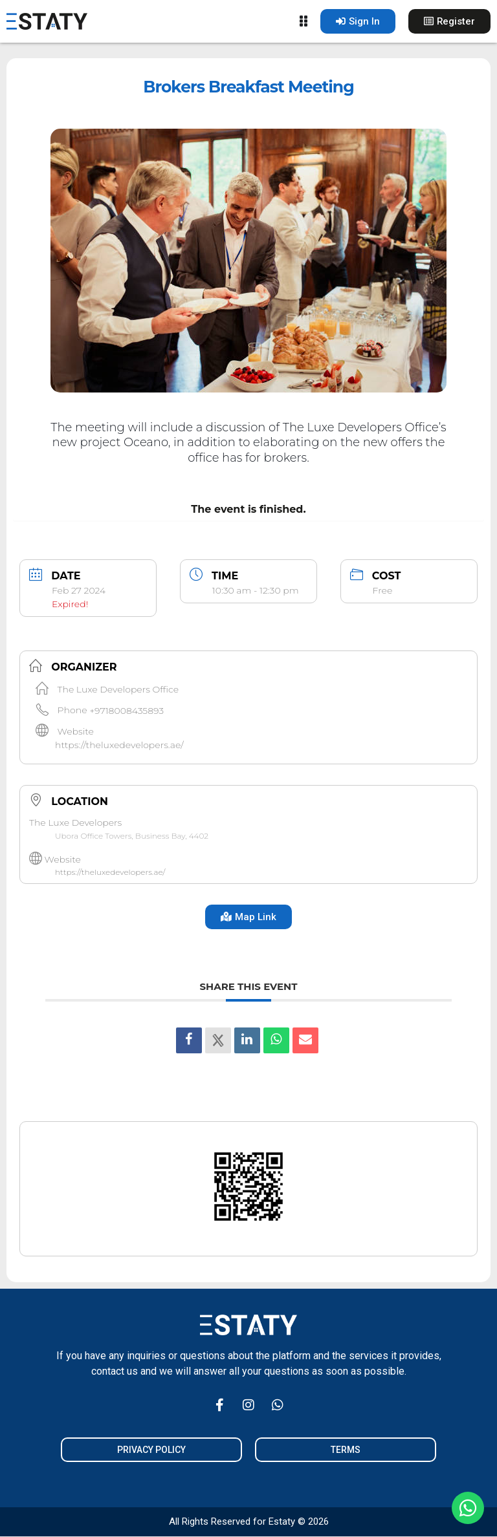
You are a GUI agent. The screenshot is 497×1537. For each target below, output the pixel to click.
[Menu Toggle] (302, 21)
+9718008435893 (126, 710)
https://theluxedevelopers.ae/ (119, 745)
